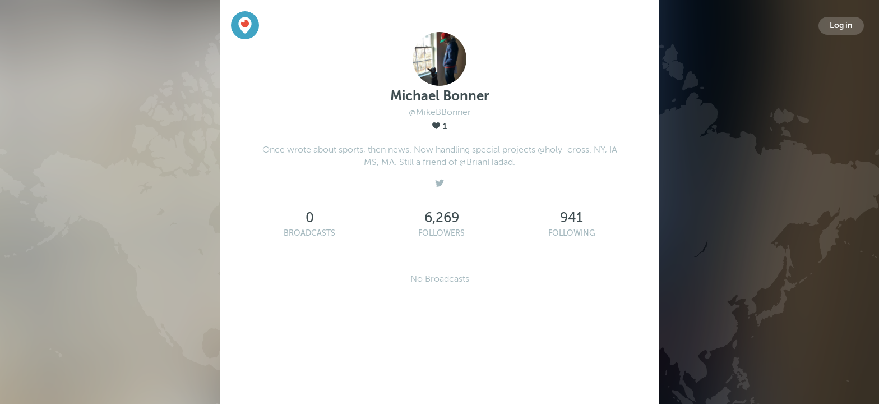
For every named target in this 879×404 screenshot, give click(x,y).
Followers (441, 233)
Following (571, 233)
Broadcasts (309, 233)
